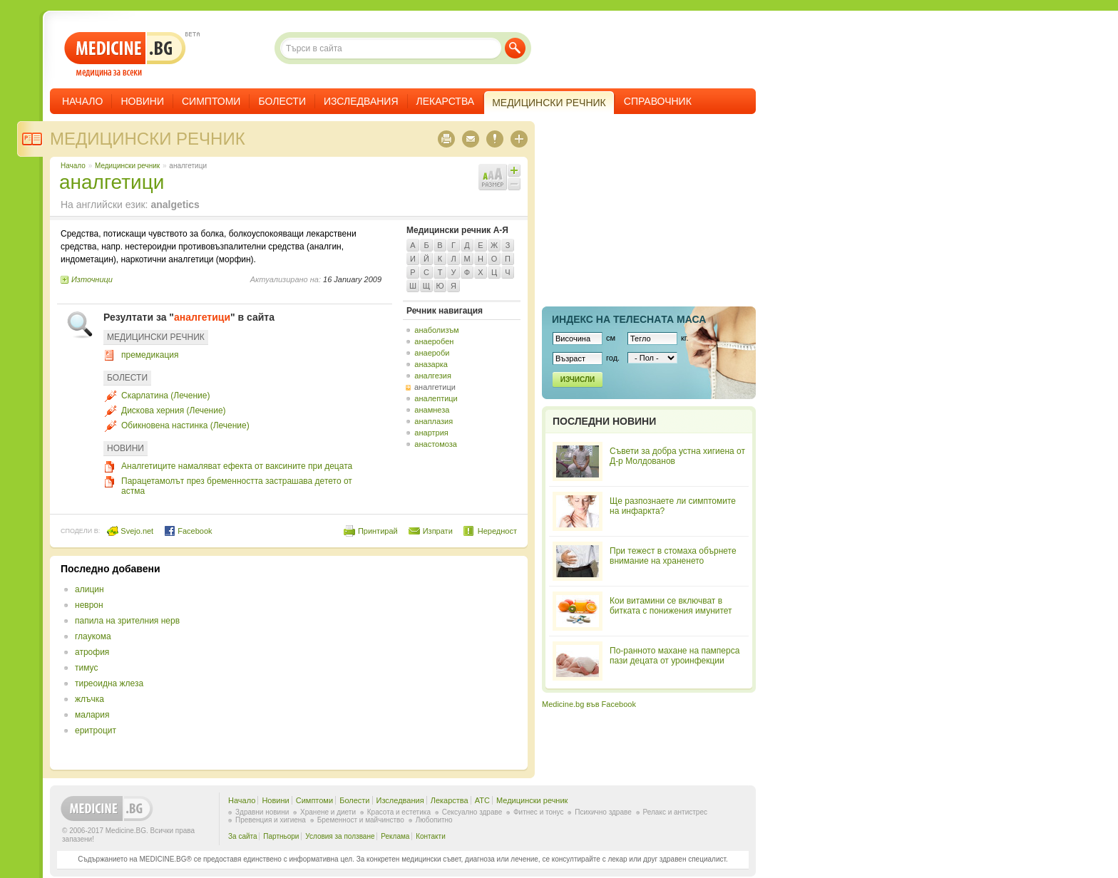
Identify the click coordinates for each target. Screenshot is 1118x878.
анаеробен (433, 341)
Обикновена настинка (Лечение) (185, 425)
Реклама (395, 836)
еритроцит (95, 730)
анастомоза (435, 444)
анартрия (431, 432)
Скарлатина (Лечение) (165, 396)
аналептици (435, 398)
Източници (92, 279)
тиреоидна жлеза (109, 683)
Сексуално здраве (472, 812)
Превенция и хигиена (270, 820)
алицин (89, 589)
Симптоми (211, 101)
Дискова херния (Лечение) (173, 410)
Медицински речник (147, 138)
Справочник (658, 101)
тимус (86, 668)
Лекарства (445, 101)
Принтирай (378, 531)
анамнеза (431, 410)
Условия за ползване (339, 836)
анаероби (431, 352)
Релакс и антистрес (675, 812)
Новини (142, 101)
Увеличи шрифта (514, 170)
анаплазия (433, 421)
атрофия (92, 652)
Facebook (188, 531)
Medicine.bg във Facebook (589, 704)
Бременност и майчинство (360, 820)
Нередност (497, 531)
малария (92, 715)
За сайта (242, 836)
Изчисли (577, 379)
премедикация (149, 355)
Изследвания (361, 101)
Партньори (281, 836)
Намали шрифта (514, 183)
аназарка (431, 364)
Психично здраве (603, 812)
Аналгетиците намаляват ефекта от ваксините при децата (236, 466)
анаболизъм (436, 330)
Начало (82, 101)
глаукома (93, 636)
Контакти (431, 836)
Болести (282, 101)
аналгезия (432, 375)
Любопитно (434, 820)
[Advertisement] (400, 663)
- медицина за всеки (125, 54)
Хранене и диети (328, 812)
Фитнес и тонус (538, 812)
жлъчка (89, 699)
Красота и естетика (399, 812)
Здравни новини (262, 812)
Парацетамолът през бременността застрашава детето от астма (236, 486)
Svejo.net (130, 531)
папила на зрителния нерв (127, 621)
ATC (482, 800)
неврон (89, 605)
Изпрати (438, 531)
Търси (515, 48)
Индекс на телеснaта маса (629, 319)
